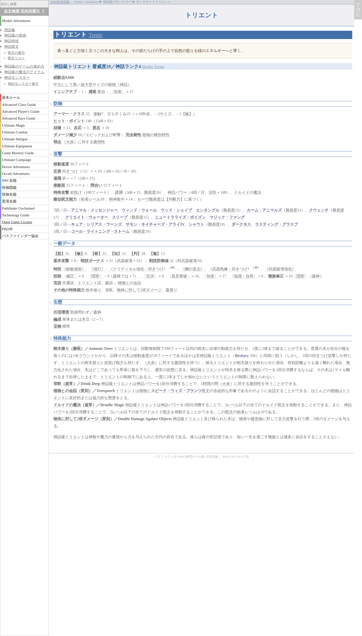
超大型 (86, 84)
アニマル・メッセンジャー (94, 210)
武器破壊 (124, 261)
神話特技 (11, 41)
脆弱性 (99, 142)
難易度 (150, 192)
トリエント (70, 34)
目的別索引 (30, 11)
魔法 (257, 192)
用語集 (9, 30)
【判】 (135, 254)
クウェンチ (319, 210)
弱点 (57, 142)
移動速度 (61, 164)
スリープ (120, 217)
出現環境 (61, 312)
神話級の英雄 (15, 35)
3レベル (232, 405)
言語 (57, 283)
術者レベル (90, 199)
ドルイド (242, 192)
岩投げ (76, 192)
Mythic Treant (153, 67)
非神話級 (203, 355)
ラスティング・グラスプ (276, 224)
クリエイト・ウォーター (86, 217)
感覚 (92, 92)
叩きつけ (70, 171)
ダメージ (331, 419)
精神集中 (117, 199)
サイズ (98, 84)
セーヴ (143, 199)
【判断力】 (174, 199)
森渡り (171, 290)
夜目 (101, 92)
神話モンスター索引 (23, 84)
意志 (96, 128)
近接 (57, 171)
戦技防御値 (159, 261)
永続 (217, 391)
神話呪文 (11, 46)
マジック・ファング (227, 217)
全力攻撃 (286, 419)
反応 (78, 128)
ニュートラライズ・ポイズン (180, 217)
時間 (207, 384)
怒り (190, 51)
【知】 (116, 254)
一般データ (64, 243)
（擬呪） (77, 348)
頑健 (57, 128)
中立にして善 (65, 84)
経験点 (59, 77)
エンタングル (207, 210)
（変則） (84, 391)
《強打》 (97, 269)
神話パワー (177, 192)
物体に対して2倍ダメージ (139, 290)
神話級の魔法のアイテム (24, 72)
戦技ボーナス (92, 261)
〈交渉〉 (150, 276)
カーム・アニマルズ (264, 210)
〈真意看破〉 (179, 276)
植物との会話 (129, 283)
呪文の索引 (16, 53)
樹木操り (93, 290)
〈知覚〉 (118, 92)
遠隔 (57, 178)
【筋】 (59, 254)
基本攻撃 (61, 261)
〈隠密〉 (95, 276)
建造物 (256, 419)
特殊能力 (62, 338)
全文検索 (12, 11)
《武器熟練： (220, 269)
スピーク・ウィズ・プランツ (176, 391)
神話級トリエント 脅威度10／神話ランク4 (97, 66)
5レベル (117, 412)
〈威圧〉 (70, 276)
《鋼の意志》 (192, 269)
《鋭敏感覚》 (74, 269)
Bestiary (242, 355)
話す (276, 391)
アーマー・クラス (69, 114)
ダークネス (241, 224)
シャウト (196, 224)
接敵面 (59, 185)
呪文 (206, 391)
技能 (57, 276)
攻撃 (57, 153)
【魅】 (155, 254)
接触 (97, 114)
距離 (299, 363)
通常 (159, 370)
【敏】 (187, 114)
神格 (92, 437)
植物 (112, 84)
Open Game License (17, 222)
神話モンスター (17, 77)
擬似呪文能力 (65, 199)
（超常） (69, 384)
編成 (57, 319)
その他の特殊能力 (69, 290)
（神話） (123, 84)
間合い (96, 185)
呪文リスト (16, 58)
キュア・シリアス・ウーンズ (96, 224)
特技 (57, 269)
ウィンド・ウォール (139, 210)
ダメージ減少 (65, 135)
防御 (57, 103)
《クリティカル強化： (128, 269)
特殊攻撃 (61, 192)
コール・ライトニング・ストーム (100, 231)
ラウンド (86, 355)
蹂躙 (119, 192)
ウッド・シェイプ (176, 210)
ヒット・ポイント (69, 121)
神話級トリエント (205, 370)
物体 (243, 419)
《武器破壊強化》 (280, 269)
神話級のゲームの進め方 (24, 66)
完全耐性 (133, 135)
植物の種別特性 (156, 135)
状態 (170, 370)
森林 (117, 276)
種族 (272, 276)
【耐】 (96, 254)
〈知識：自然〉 (243, 276)
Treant (95, 35)
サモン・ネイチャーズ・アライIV (155, 224)
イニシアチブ (65, 92)
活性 (212, 192)
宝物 (57, 326)
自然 (178, 51)
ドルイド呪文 (273, 405)
